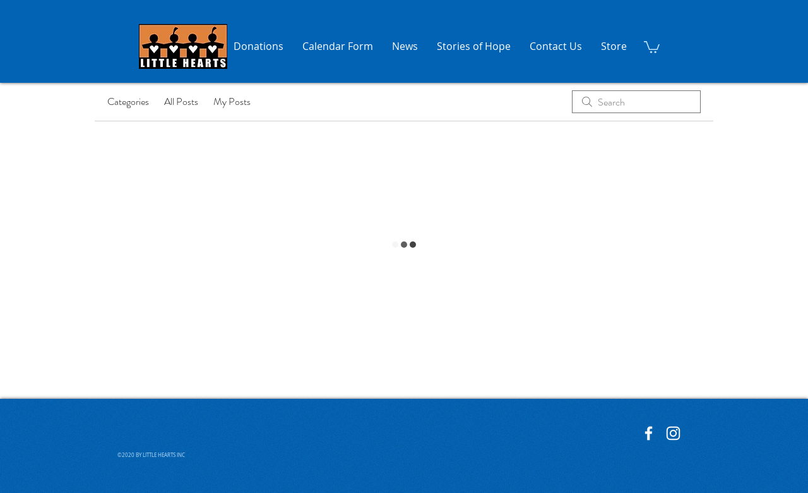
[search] (636, 101)
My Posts (232, 101)
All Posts (181, 101)
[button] (652, 46)
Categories (128, 101)
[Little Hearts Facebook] (648, 433)
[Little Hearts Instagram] (673, 433)
